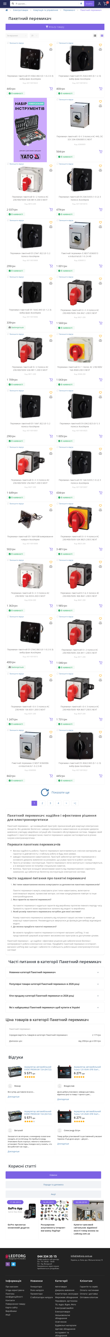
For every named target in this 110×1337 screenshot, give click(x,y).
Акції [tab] (53, 1194)
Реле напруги (37, 1290)
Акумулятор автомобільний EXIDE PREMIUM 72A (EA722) (37, 1068)
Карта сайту (11, 1307)
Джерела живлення (64, 1290)
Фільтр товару (55, 26)
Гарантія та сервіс (89, 1286)
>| (75, 803)
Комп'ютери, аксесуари (66, 1293)
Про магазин (12, 1286)
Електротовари (20, 10)
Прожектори (36, 1293)
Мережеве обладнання (66, 1297)
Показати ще (55, 792)
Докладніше (13, 1096)
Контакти (10, 1300)
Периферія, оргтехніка (66, 1301)
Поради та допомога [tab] (53, 1184)
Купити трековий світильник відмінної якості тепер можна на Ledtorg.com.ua (86, 1229)
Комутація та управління (45, 10)
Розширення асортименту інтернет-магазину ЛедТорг (53, 1227)
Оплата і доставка (89, 1293)
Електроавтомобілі (64, 1308)
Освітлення (60, 1321)
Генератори (36, 1286)
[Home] (7, 10)
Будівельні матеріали (65, 1325)
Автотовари (61, 1286)
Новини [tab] (53, 1175)
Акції (8, 1314)
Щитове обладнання (65, 1329)
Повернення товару (15, 1304)
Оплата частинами (89, 1290)
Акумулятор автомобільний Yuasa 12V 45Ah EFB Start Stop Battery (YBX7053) (87, 1068)
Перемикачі (69, 10)
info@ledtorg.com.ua (81, 1256)
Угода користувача (15, 1290)
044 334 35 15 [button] (47, 1256)
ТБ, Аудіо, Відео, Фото (65, 1304)
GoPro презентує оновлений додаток (19, 1226)
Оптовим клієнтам (89, 1297)
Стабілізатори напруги (41, 1297)
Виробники (11, 1311)
